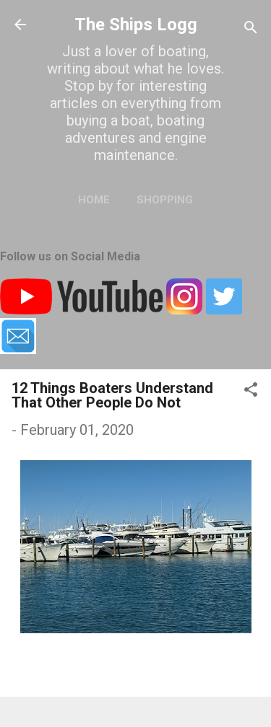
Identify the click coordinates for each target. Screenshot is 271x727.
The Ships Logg (135, 24)
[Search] (250, 29)
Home (94, 199)
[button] (250, 391)
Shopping (165, 199)
